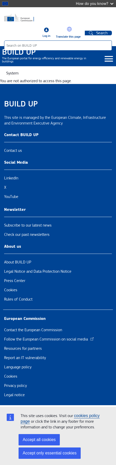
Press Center (14, 280)
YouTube (11, 196)
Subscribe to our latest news (28, 225)
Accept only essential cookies (50, 453)
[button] (69, 29)
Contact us (13, 150)
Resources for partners (23, 348)
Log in (46, 36)
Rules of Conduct (18, 299)
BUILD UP (19, 52)
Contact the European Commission (33, 330)
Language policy (17, 367)
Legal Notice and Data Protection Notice (37, 271)
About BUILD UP (17, 262)
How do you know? (94, 3)
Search (98, 33)
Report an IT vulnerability (25, 357)
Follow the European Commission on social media (49, 339)
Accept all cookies (39, 439)
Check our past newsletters (26, 234)
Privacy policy (15, 385)
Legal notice (14, 394)
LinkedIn (11, 178)
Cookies (10, 290)
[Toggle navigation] (108, 59)
